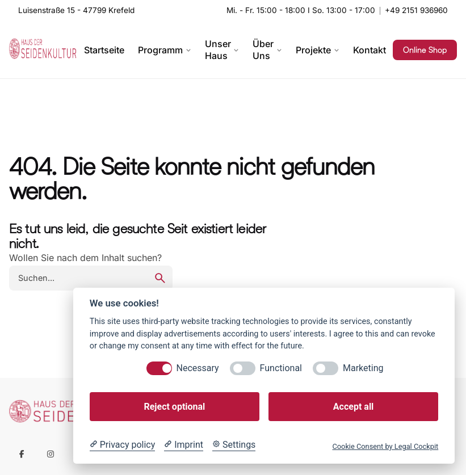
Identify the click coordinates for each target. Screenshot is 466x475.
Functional (281, 368)
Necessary (198, 368)
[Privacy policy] (122, 445)
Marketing (363, 368)
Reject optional (174, 406)
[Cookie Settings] (233, 445)
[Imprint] (183, 445)
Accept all (353, 406)
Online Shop (425, 49)
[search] (160, 278)
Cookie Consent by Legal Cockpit (385, 446)
